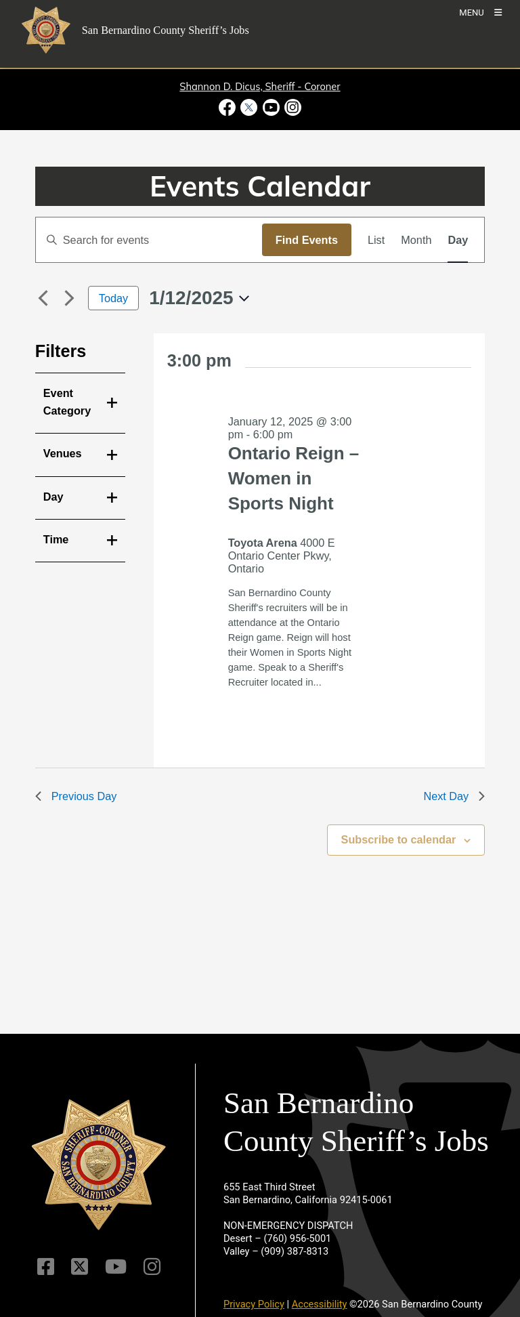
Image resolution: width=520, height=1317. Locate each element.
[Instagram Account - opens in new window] (291, 107)
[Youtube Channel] (116, 1266)
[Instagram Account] (152, 1266)
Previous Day (76, 796)
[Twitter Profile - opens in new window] (249, 107)
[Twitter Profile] (79, 1266)
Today (113, 298)
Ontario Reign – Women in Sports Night (294, 478)
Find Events (307, 240)
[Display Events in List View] (376, 239)
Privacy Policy (253, 1304)
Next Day (454, 796)
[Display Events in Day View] (458, 239)
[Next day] (70, 298)
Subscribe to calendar (398, 839)
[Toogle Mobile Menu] (480, 12)
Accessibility (319, 1304)
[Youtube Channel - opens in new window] (271, 107)
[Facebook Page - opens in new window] (228, 107)
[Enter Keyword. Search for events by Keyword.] (149, 239)
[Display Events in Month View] (416, 239)
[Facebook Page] (45, 1266)
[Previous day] (43, 298)
